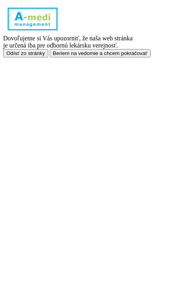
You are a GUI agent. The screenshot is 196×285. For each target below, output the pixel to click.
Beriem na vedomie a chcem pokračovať (100, 53)
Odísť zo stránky (25, 53)
